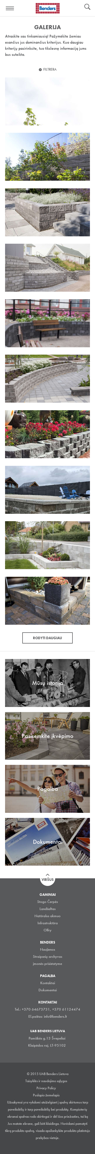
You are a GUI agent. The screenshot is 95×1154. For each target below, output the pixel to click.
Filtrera (49, 69)
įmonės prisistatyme (47, 963)
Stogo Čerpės (47, 901)
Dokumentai (48, 990)
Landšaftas (47, 908)
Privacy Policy (46, 1088)
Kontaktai (47, 982)
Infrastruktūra (47, 923)
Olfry (47, 930)
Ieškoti (87, 7)
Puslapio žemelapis (46, 1095)
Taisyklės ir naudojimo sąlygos (46, 1081)
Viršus (48, 879)
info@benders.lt (55, 1016)
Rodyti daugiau (47, 638)
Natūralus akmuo (47, 915)
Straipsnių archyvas (47, 956)
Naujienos (47, 949)
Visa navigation (10, 8)
